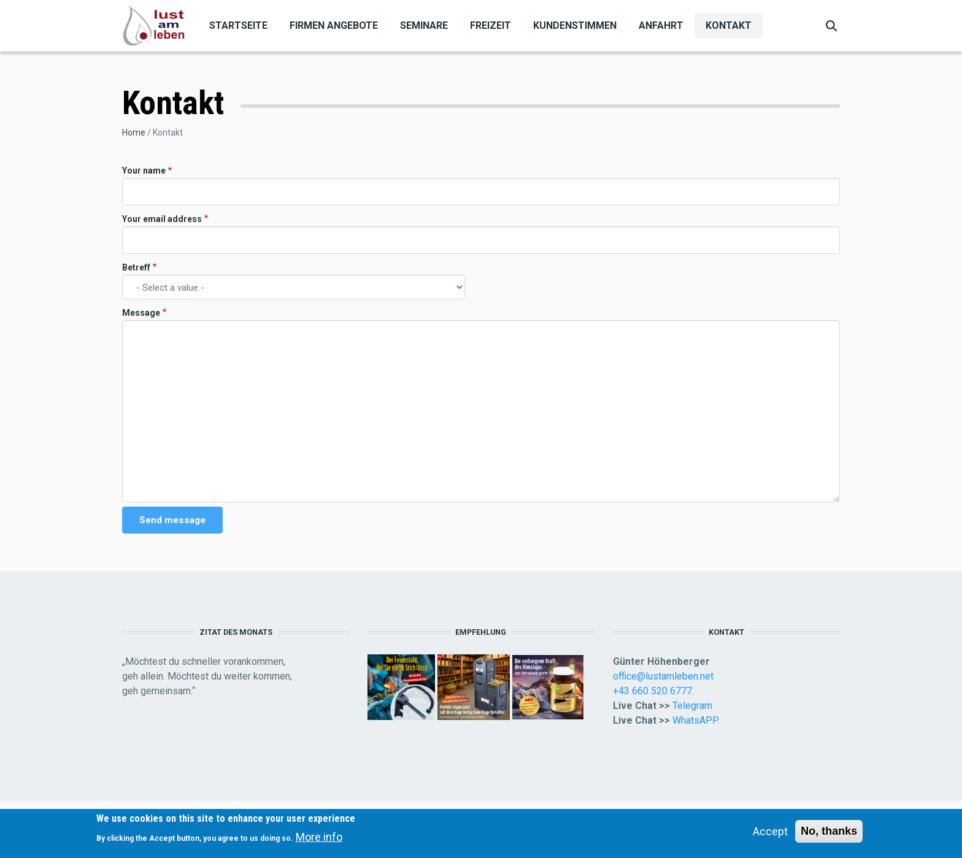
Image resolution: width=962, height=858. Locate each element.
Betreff (136, 267)
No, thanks (829, 834)
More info (319, 839)
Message (141, 313)
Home (133, 132)
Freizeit (490, 25)
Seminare (424, 25)
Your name (144, 170)
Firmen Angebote (334, 25)
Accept (770, 834)
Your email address (162, 219)
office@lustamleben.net (663, 676)
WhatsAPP (694, 720)
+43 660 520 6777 (652, 691)
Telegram (692, 705)
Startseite (238, 25)
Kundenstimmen (575, 25)
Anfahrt (661, 25)
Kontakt (729, 25)
